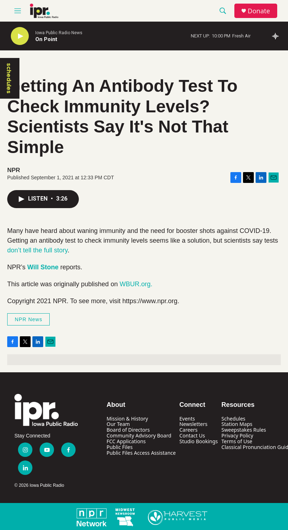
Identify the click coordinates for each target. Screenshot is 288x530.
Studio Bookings (198, 441)
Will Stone (43, 267)
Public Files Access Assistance (141, 452)
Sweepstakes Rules (243, 429)
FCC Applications (126, 441)
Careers (188, 429)
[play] (20, 36)
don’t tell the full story (37, 250)
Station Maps (236, 424)
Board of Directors (128, 429)
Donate (259, 11)
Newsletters (193, 424)
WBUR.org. (136, 284)
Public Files (119, 447)
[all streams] (277, 36)
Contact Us (192, 435)
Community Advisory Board (139, 435)
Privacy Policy (237, 435)
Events (187, 418)
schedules (9, 78)
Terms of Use (236, 441)
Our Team (118, 424)
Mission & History (127, 418)
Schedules (233, 418)
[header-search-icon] (223, 11)
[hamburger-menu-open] (17, 11)
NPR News (28, 319)
